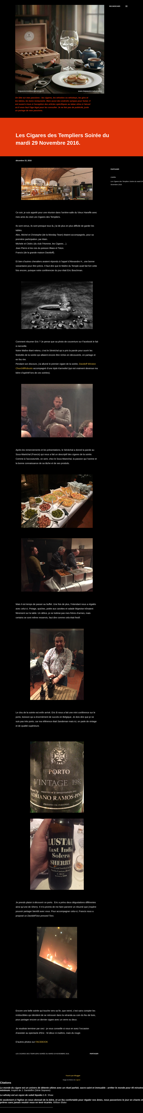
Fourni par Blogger (71, 1075)
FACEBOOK (42, 1042)
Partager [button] (115, 169)
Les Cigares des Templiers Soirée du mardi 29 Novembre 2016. (127, 183)
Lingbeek (77, 1080)
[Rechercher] (114, 6)
